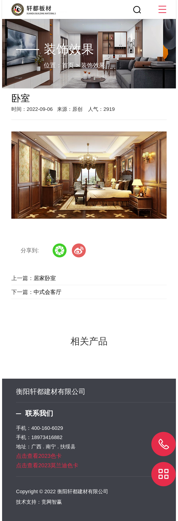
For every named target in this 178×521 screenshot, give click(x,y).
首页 (68, 65)
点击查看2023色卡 (39, 456)
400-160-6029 (47, 428)
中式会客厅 (47, 292)
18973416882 (47, 437)
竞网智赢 (51, 502)
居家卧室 (45, 278)
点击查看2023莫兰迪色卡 (47, 465)
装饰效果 (93, 65)
